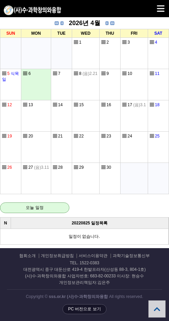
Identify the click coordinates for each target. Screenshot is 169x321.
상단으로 (157, 309)
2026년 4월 (84, 23)
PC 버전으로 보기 (84, 309)
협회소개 (27, 256)
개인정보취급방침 (57, 256)
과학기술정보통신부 (131, 256)
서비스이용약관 (93, 256)
